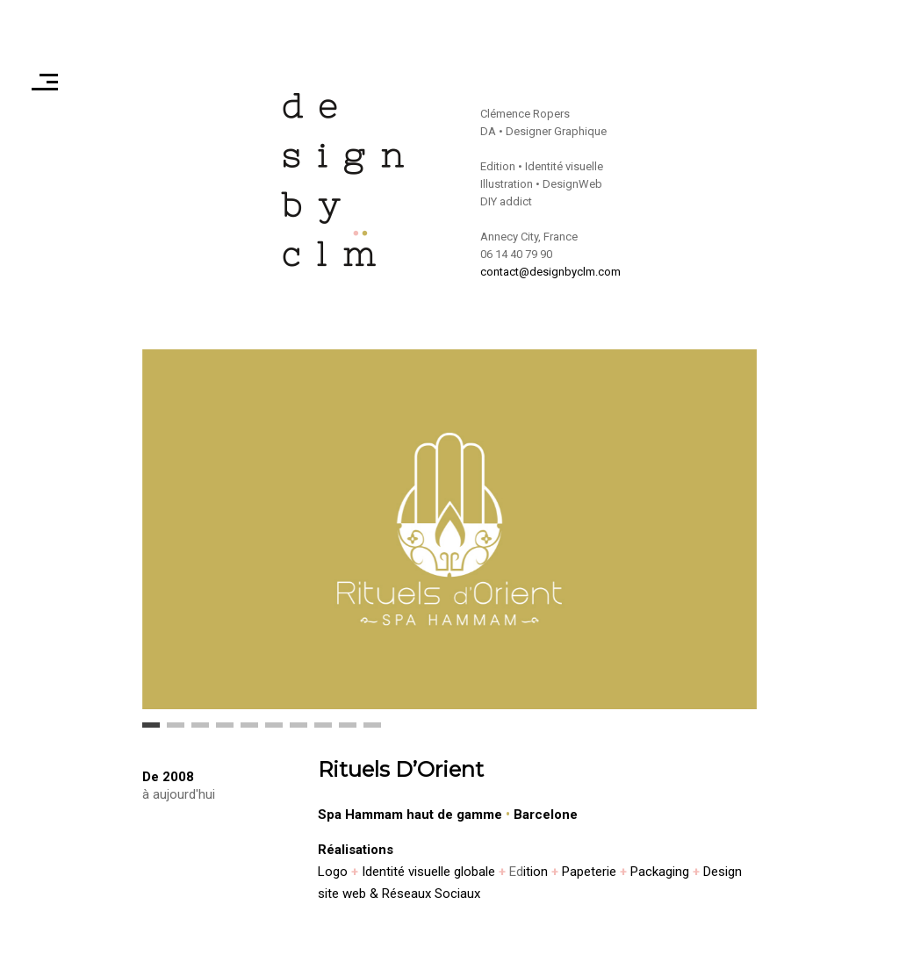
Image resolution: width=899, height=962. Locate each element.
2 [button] (175, 731)
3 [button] (200, 731)
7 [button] (298, 731)
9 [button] (347, 731)
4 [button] (225, 731)
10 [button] (372, 731)
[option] (449, 529)
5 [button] (249, 731)
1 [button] (151, 731)
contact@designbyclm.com (550, 271)
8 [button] (323, 731)
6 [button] (274, 731)
